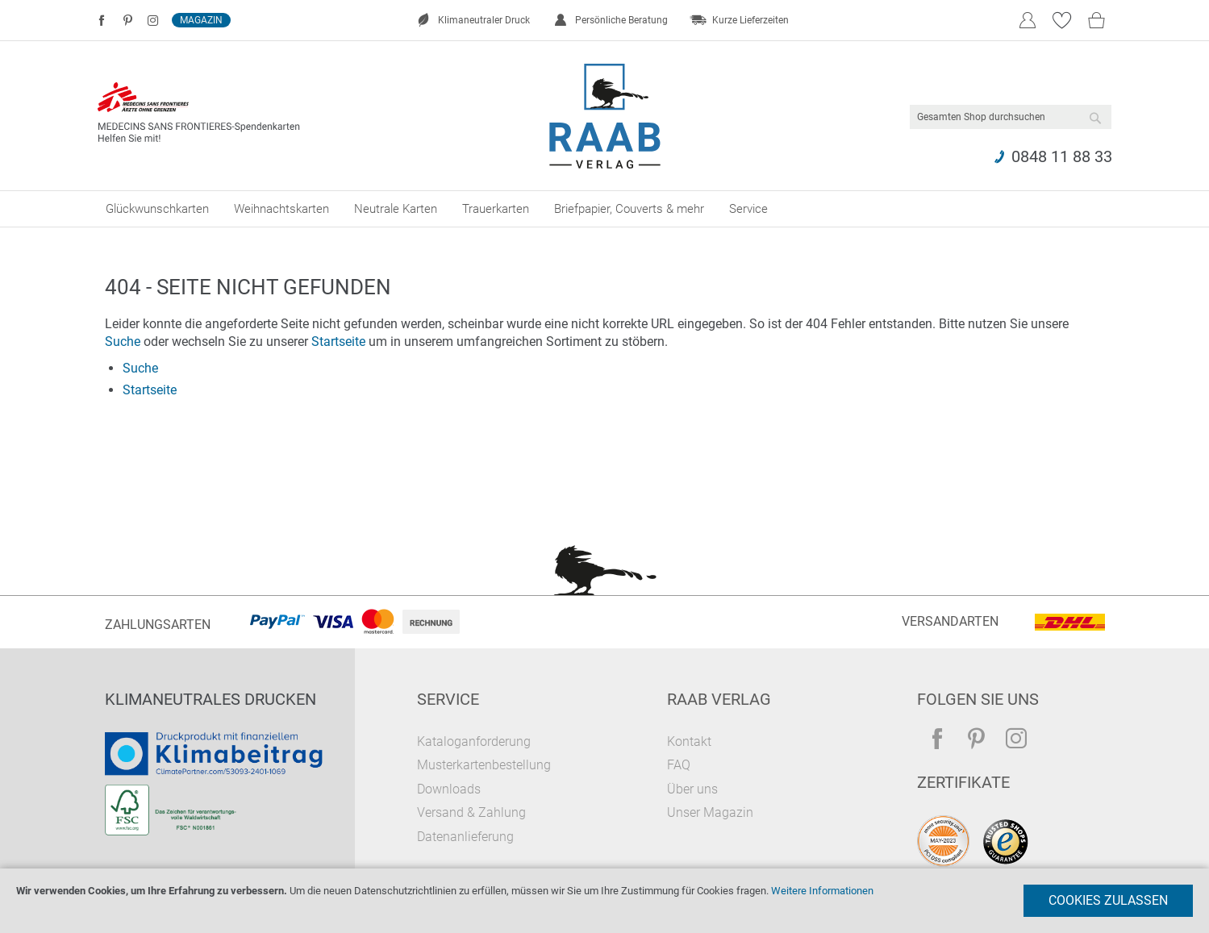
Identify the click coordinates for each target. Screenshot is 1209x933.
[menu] (605, 209)
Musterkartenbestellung (484, 765)
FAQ (678, 765)
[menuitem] (157, 209)
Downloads (449, 789)
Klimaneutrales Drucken (210, 699)
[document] (604, 901)
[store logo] (604, 116)
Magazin (201, 20)
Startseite (338, 341)
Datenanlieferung (465, 836)
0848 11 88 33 (1061, 156)
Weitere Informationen (822, 891)
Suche (122, 341)
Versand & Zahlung (471, 812)
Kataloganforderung (474, 741)
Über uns (692, 789)
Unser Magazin (710, 812)
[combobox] (1010, 117)
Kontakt (689, 741)
